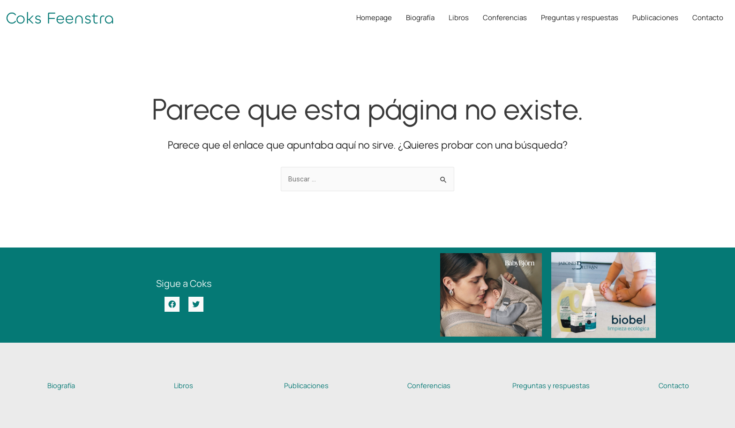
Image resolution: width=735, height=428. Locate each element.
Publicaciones (655, 18)
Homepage (374, 18)
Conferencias (505, 18)
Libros (459, 18)
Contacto (707, 18)
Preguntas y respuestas (579, 18)
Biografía (420, 18)
